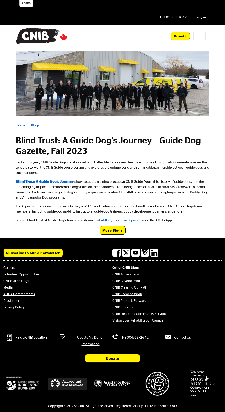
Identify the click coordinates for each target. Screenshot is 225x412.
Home (20, 125)
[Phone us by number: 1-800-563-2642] (173, 17)
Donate (180, 36)
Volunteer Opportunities (21, 274)
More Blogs (112, 230)
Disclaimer (11, 300)
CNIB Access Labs (125, 274)
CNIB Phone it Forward (129, 300)
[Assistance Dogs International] (112, 383)
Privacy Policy (13, 307)
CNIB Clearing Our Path (129, 287)
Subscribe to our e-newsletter (33, 253)
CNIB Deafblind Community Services (139, 314)
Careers (9, 267)
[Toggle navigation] (199, 36)
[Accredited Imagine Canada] (67, 384)
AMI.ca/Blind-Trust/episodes (122, 220)
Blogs (35, 125)
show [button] (26, 3)
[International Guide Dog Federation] (157, 383)
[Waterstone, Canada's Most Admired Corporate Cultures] (202, 384)
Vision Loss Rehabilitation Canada (137, 320)
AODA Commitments (19, 294)
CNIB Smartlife (123, 307)
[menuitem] (200, 17)
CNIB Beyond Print (126, 281)
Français (200, 17)
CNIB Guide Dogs (16, 281)
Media (8, 287)
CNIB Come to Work (127, 294)
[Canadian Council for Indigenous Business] (23, 383)
